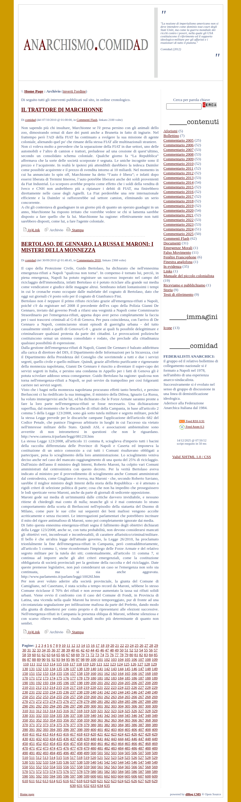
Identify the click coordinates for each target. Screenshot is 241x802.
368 (148, 720)
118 (79, 664)
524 (121, 757)
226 (134, 687)
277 (73, 701)
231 (32, 692)
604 (121, 776)
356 (66, 720)
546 (134, 762)
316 (66, 711)
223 (114, 687)
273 (45, 701)
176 (66, 678)
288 (148, 701)
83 (146, 655)
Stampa (74, 230)
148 (148, 669)
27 (146, 645)
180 (93, 678)
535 (59, 762)
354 (52, 720)
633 (93, 785)
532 (39, 762)
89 (39, 659)
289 (155, 701)
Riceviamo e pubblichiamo (184, 285)
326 (134, 711)
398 (80, 729)
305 (127, 706)
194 (52, 683)
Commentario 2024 (178, 229)
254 (52, 697)
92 (53, 659)
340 (93, 715)
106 (134, 659)
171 (32, 678)
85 (155, 655)
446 (134, 739)
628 (148, 781)
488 (148, 748)
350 (25, 720)
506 (134, 753)
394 (52, 729)
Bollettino (171, 135)
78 (121, 655)
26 (141, 645)
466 (134, 743)
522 (107, 757)
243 (114, 692)
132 (39, 669)
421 (100, 734)
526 (134, 757)
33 (39, 650)
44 (92, 650)
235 (59, 692)
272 (39, 701)
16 (93, 645)
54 (141, 650)
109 (155, 659)
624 (121, 781)
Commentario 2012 (178, 173)
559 (86, 767)
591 (32, 776)
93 (58, 659)
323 (114, 711)
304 (121, 706)
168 (148, 673)
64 (53, 655)
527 (141, 757)
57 (155, 650)
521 (100, 757)
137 (73, 669)
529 (154, 757)
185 (127, 678)
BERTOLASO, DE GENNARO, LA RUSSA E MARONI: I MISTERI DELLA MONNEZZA (87, 247)
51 (126, 650)
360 (93, 720)
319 (86, 711)
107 (141, 659)
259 (86, 697)
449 (155, 739)
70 (82, 655)
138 (80, 669)
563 (114, 767)
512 (38, 757)
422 (107, 734)
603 (114, 776)
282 (107, 701)
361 (100, 720)
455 (59, 743)
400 (93, 729)
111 (32, 664)
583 (114, 771)
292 (39, 706)
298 (80, 706)
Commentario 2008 (178, 154)
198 (80, 683)
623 (114, 781)
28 (151, 645)
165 (127, 673)
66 (63, 655)
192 (39, 683)
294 (52, 706)
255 (59, 697)
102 (107, 659)
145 (127, 669)
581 (100, 771)
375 (59, 725)
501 (100, 753)
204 (121, 683)
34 (44, 650)
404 (121, 729)
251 (32, 697)
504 (121, 753)
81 (136, 655)
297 (73, 706)
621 (100, 781)
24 (131, 645)
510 (25, 757)
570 (25, 771)
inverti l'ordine (74, 91)
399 (86, 729)
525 (127, 757)
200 (93, 683)
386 (134, 725)
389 (155, 725)
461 (100, 743)
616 (66, 781)
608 (148, 776)
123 (113, 664)
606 (134, 776)
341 (100, 715)
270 (25, 701)
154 (52, 673)
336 (66, 715)
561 (100, 767)
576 (66, 771)
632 (86, 785)
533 (45, 762)
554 (52, 767)
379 (86, 725)
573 (45, 771)
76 (112, 655)
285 (127, 701)
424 (121, 734)
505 (127, 753)
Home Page (33, 91)
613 (45, 781)
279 (86, 701)
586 (134, 771)
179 (86, 678)
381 (100, 725)
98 (82, 659)
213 (45, 687)
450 (25, 743)
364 (121, 720)
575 (59, 771)
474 (52, 748)
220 (93, 687)
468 (148, 743)
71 (87, 655)
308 (148, 706)
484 (121, 748)
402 (107, 729)
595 (59, 776)
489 (155, 748)
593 (45, 776)
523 (114, 757)
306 (134, 706)
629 (154, 781)
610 (25, 781)
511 (32, 757)
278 (80, 701)
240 (93, 692)
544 (121, 762)
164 (121, 673)
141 (100, 669)
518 (80, 757)
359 (86, 720)
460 (93, 743)
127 (140, 664)
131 (32, 669)
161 (100, 673)
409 (155, 729)
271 (32, 701)
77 (117, 655)
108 (148, 659)
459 (86, 743)
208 (148, 683)
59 (29, 655)
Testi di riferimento (178, 294)
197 (73, 683)
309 (155, 706)
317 (73, 711)
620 (93, 781)
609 (155, 776)
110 (26, 664)
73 (97, 655)
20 (112, 645)
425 (127, 734)
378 (80, 725)
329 (154, 711)
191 (32, 683)
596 (66, 776)
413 (45, 734)
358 (80, 720)
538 (80, 762)
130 (25, 669)
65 (58, 655)
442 (107, 739)
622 (107, 781)
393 (45, 729)
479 (86, 748)
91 (48, 659)
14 (83, 645)
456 (66, 743)
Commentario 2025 (178, 234)
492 (39, 753)
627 (141, 781)
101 (100, 659)
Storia (168, 290)
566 (134, 767)
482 (107, 748)
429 (154, 734)
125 (126, 664)
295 (59, 706)
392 (39, 729)
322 (107, 711)
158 (80, 673)
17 (97, 645)
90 (44, 659)
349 (155, 715)
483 (114, 748)
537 (73, 762)
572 (39, 771)
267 (141, 697)
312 (38, 711)
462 (107, 743)
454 (52, 743)
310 (25, 711)
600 (93, 776)
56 (151, 650)
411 (32, 734)
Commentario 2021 (178, 215)
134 (52, 669)
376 (66, 725)
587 (141, 771)
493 (45, 753)
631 (80, 785)
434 (52, 739)
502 (107, 753)
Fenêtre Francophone (179, 257)
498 (80, 753)
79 (126, 655)
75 (107, 655)
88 (34, 659)
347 (141, 715)
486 (134, 748)
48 (112, 650)
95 (68, 659)
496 (66, 753)
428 (148, 734)
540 (93, 762)
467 (141, 743)
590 (25, 776)
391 (32, 729)
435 (59, 739)
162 (107, 673)
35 (48, 650)
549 (155, 762)
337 (73, 715)
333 (45, 715)
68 (73, 655)
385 (127, 725)
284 (121, 701)
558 (80, 767)
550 (25, 767)
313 (45, 711)
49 (117, 650)
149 (155, 669)
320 (93, 711)
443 (114, 739)
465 (127, 743)
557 (73, 767)
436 (66, 739)
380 (93, 725)
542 (107, 762)
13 (78, 645)
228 (148, 687)
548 (148, 762)
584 (121, 771)
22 (122, 645)
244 (121, 692)
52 (131, 650)
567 (141, 767)
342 (107, 715)
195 (59, 683)
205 (127, 683)
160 (93, 673)
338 (80, 715)
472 (39, 748)
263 (114, 697)
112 (39, 664)
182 (107, 678)
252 (39, 697)
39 (68, 650)
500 (93, 753)
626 (134, 781)
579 (86, 771)
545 (127, 762)
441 (100, 739)
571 (32, 771)
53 (136, 650)
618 (80, 781)
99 (87, 659)
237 (73, 692)
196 (66, 683)
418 (80, 734)
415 (59, 734)
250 (25, 697)
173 (45, 678)
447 (141, 739)
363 (114, 720)
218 (80, 687)
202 (107, 683)
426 (134, 734)
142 (107, 669)
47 (107, 650)
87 (29, 659)
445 (127, 739)
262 (107, 697)
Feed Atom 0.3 (191, 426)
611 (32, 781)
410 (25, 734)
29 (156, 645)
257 (73, 697)
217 (73, 687)
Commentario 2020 (178, 210)
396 (66, 729)
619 (86, 781)
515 (59, 757)
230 (25, 692)
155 (59, 673)
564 (121, 767)
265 (127, 697)
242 (107, 692)
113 (46, 664)
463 (114, 743)
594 (52, 776)
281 (100, 701)
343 (114, 715)
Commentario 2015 (178, 187)
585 (127, 771)
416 (66, 734)
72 (92, 655)
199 (86, 683)
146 (134, 669)
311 (32, 711)
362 (107, 720)
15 (88, 645)
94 (63, 659)
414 (52, 734)
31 (29, 650)
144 (121, 669)
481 (100, 748)
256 (66, 697)
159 (86, 673)
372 (39, 725)
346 (134, 715)
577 (73, 771)
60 (34, 655)
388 (148, 725)
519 (86, 757)
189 (155, 678)
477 (73, 748)
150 (25, 673)
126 (133, 664)
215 (59, 687)
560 (93, 767)
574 (52, 771)
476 (66, 748)
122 (106, 664)
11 (68, 645)
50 (121, 650)
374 (52, 725)
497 (73, 753)
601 (100, 776)
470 (25, 748)
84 (151, 655)
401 (100, 729)
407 (141, 729)
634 (100, 785)
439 (86, 739)
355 (59, 720)
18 (102, 645)
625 (127, 781)
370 (25, 725)
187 (141, 678)
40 (73, 650)
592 (39, 776)
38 (63, 650)
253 (45, 697)
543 (114, 762)
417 (73, 734)
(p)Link (30, 230)
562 (107, 767)
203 (114, 683)
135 (59, 669)
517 (73, 757)
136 (66, 669)
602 (107, 776)
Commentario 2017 (178, 196)
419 (86, 734)
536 (66, 762)
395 (59, 729)
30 (24, 650)
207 (141, 683)
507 (141, 753)
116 (66, 664)
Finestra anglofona (178, 262)
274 (52, 701)
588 (148, 771)
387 (141, 725)
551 (32, 767)
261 (100, 697)
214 (52, 687)
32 (34, 650)
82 (141, 655)
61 (39, 655)
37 (58, 650)
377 (73, 725)
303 (114, 706)
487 (141, 748)
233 (45, 692)
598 (80, 776)
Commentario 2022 (178, 220)
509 (155, 753)
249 (155, 692)
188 (148, 678)
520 (93, 757)
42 (82, 650)
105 (127, 659)
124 (120, 664)
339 (86, 715)
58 (24, 655)
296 (66, 706)
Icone (167, 328)
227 (141, 687)
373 (45, 725)
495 (59, 753)
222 (107, 687)
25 (136, 645)
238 (80, 692)
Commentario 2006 (178, 145)
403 (114, 729)
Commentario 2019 (178, 205)
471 (32, 748)
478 (80, 748)
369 (155, 720)
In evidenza (172, 266)
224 (121, 687)
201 (100, 683)
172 (39, 678)
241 (100, 692)
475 (59, 748)
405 (127, 729)
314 (52, 711)
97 (77, 659)
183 (114, 678)
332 (39, 715)
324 (121, 711)
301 (100, 706)
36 (53, 650)
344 (121, 715)
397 (73, 729)
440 (93, 739)
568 (148, 767)
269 (155, 697)
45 (97, 650)
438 (80, 739)
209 (155, 683)
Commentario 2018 (178, 201)
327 (141, 711)
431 (32, 739)
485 (127, 748)
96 (73, 659)
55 (146, 650)
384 (121, 725)
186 (134, 678)
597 (73, 776)
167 (141, 673)
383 (114, 725)
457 (73, 743)
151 (32, 673)
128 (147, 664)
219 (86, 687)
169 (155, 673)
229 (154, 687)
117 (72, 664)
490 (25, 753)
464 (121, 743)
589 (155, 771)
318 (80, 711)
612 (38, 781)
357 (73, 720)
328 (148, 711)
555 (59, 767)
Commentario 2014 (178, 182)
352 (39, 720)
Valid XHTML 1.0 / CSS (191, 457)
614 (52, 781)
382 (107, 725)
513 (45, 757)
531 (32, 762)
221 (100, 687)
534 (52, 762)
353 (45, 720)
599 (86, 776)
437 (73, 739)
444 (121, 739)
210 (25, 687)
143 (114, 669)
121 (99, 664)
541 (100, 762)
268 (148, 697)
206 (134, 683)
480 (93, 748)
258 (80, 697)
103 (114, 659)
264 (121, 697)
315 (59, 711)
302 (107, 706)
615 (59, 781)
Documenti (172, 243)
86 (24, 659)
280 (93, 701)
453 (45, 743)
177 (73, 678)
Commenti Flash (87, 119)
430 (25, 739)
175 (59, 678)
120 (93, 664)
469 (155, 743)
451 (32, 743)
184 (121, 678)
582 (107, 771)
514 (52, 757)
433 (45, 739)
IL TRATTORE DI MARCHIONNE (62, 110)
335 (59, 715)
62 (44, 655)
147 (141, 669)
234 (52, 692)
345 (127, 715)
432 (39, 739)
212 (38, 687)
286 (134, 701)
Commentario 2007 (178, 149)
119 (86, 664)
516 (66, 757)
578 (80, 771)
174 (52, 678)
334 (52, 715)
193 (45, 683)
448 (148, 739)
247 (141, 692)
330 (25, 715)
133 (45, 669)
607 (141, 776)
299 (86, 706)
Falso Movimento (177, 252)
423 (114, 734)
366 (134, 720)
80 (131, 655)
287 (141, 701)
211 (32, 687)
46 (102, 650)
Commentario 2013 (178, 177)
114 (53, 664)
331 (32, 715)
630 (73, 785)
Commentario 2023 (178, 224)
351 (32, 720)
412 (38, 734)
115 (59, 664)
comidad (30, 119)
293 (45, 706)
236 (66, 692)
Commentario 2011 (178, 168)
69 (77, 655)
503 (114, 753)
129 (154, 664)
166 (134, 673)
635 (107, 785)
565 (127, 767)
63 (48, 655)
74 (102, 655)
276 (66, 701)
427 (141, 734)
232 (39, 692)
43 (87, 650)
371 (32, 725)
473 (45, 748)
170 (25, 678)
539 (86, 762)
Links (167, 271)
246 (134, 692)
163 (114, 673)
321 (100, 711)
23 (127, 645)
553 (45, 767)
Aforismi (170, 131)
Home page (27, 794)
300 (93, 706)
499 (86, 753)
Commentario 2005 (178, 140)
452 (39, 743)
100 (93, 659)
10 (63, 645)
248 (148, 692)
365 (127, 720)
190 (25, 683)
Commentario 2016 (178, 191)
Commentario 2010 (89, 260)
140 (93, 669)
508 (148, 753)
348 (148, 715)
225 (127, 687)
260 (93, 697)
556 (66, 767)
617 (73, 781)
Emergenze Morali (177, 248)
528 (148, 757)
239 (86, 692)
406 (134, 729)
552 (39, 767)
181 (100, 678)
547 (141, 762)
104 (121, 659)
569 (155, 767)
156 (66, 673)
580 (93, 771)
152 (39, 673)
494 (52, 753)
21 (117, 645)
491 (32, 753)
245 (127, 692)
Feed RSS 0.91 (191, 421)
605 (127, 776)
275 (59, 701)
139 (86, 669)
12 (73, 645)
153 (45, 673)
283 (114, 701)
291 (32, 706)
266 (134, 697)
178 (80, 678)
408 (148, 729)
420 (93, 734)
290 (25, 706)
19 (107, 645)
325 (127, 711)
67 (68, 655)
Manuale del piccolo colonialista (188, 276)
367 (141, 720)
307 (141, 706)
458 (80, 743)
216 (66, 687)
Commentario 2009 (178, 159)
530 (25, 762)
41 (77, 650)
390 (25, 729)
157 (73, 673)
